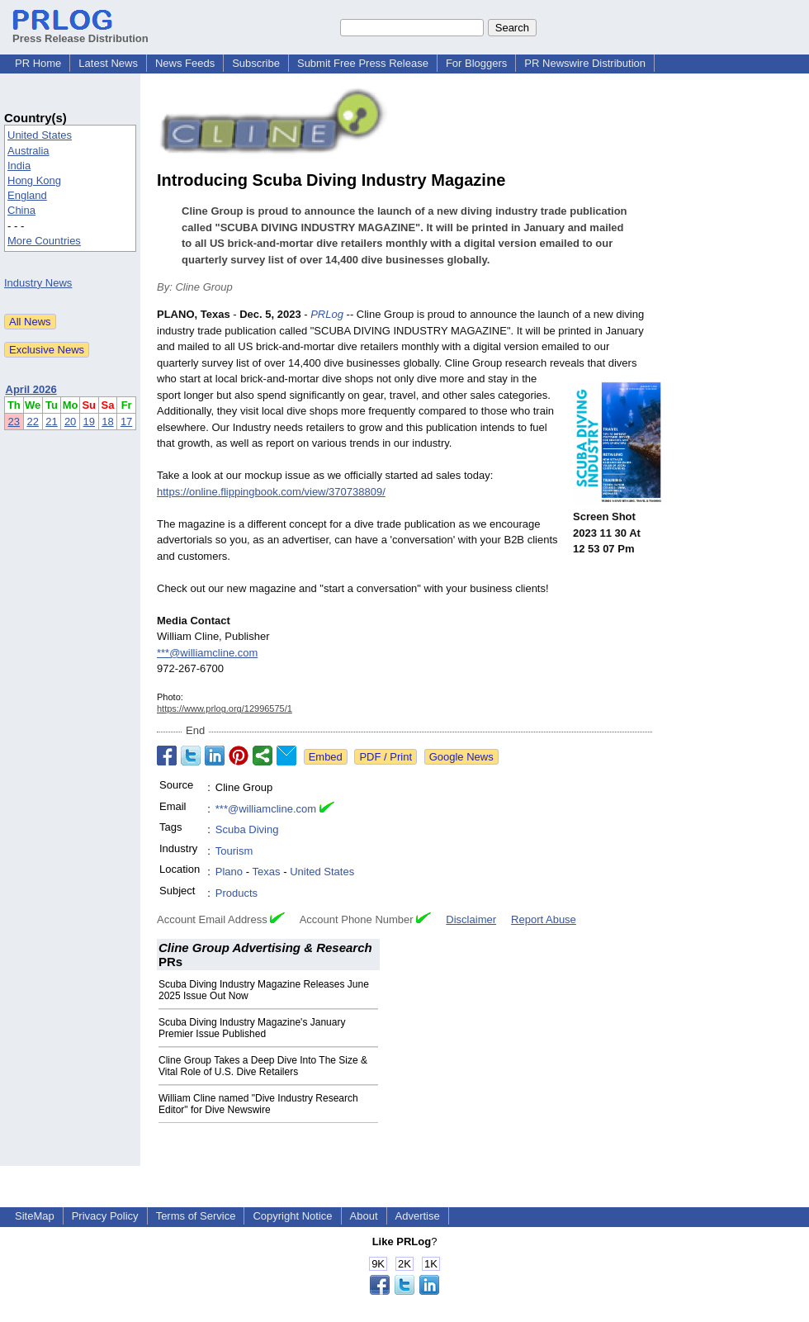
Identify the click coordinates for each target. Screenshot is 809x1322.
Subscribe (256, 63)
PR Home (38, 63)
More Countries (44, 241)
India (19, 165)
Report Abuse (543, 919)
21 (51, 421)
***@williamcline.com (207, 653)
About (364, 1216)
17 (126, 421)
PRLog (326, 314)
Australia (28, 151)
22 (32, 421)
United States (39, 135)
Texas (267, 871)
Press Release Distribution (80, 32)
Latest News (108, 63)
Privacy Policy (105, 1216)
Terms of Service (196, 1216)
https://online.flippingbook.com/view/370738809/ (271, 492)
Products (236, 893)
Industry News (38, 283)
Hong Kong (34, 180)
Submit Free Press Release (362, 63)
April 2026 (31, 389)
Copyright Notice (292, 1216)
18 (107, 421)
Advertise (417, 1216)
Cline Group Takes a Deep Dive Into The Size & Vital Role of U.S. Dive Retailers (262, 1066)
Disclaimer (471, 919)
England (27, 195)
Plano (229, 871)
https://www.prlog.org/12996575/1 (224, 708)
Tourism (234, 851)
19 (89, 421)
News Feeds (185, 63)
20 (70, 421)
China (21, 210)
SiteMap (34, 1216)
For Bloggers (476, 63)
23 (14, 421)
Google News (461, 757)
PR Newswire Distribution (585, 63)
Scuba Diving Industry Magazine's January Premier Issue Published (251, 1028)
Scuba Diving (247, 829)
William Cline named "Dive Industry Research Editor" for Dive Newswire (258, 1104)
